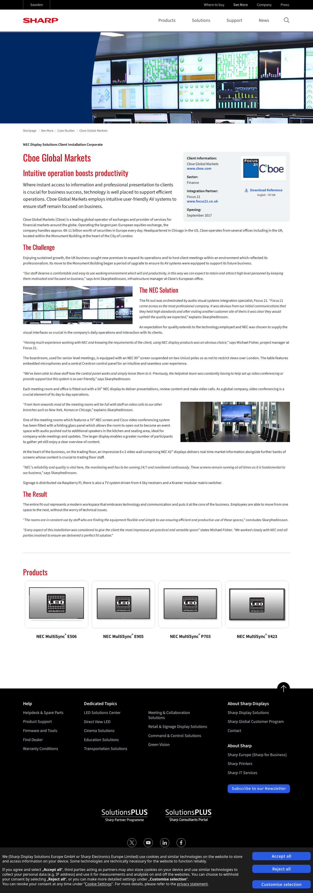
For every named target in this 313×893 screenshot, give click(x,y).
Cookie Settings (98, 883)
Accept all (281, 856)
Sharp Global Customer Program (256, 721)
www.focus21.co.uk (202, 201)
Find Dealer (33, 740)
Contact (234, 731)
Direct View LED (97, 721)
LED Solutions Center (102, 713)
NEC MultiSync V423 (257, 636)
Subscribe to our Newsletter (259, 788)
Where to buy (214, 4)
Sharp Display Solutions (248, 713)
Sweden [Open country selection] (36, 4)
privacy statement (192, 883)
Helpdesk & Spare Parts (43, 713)
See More (241, 4)
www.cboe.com (199, 168)
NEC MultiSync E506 (56, 636)
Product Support (37, 721)
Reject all (281, 869)
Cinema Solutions (99, 731)
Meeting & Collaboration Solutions (169, 715)
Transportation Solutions (105, 749)
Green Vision (159, 744)
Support (235, 20)
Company (264, 4)
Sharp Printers (240, 764)
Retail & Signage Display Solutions (177, 726)
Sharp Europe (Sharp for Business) (257, 755)
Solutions (202, 20)
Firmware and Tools (40, 731)
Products (167, 20)
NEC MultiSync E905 (123, 636)
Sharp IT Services (242, 773)
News (264, 20)
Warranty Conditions (40, 749)
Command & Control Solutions (174, 736)
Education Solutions (101, 740)
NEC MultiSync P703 (190, 636)
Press (285, 4)
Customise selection (281, 884)
